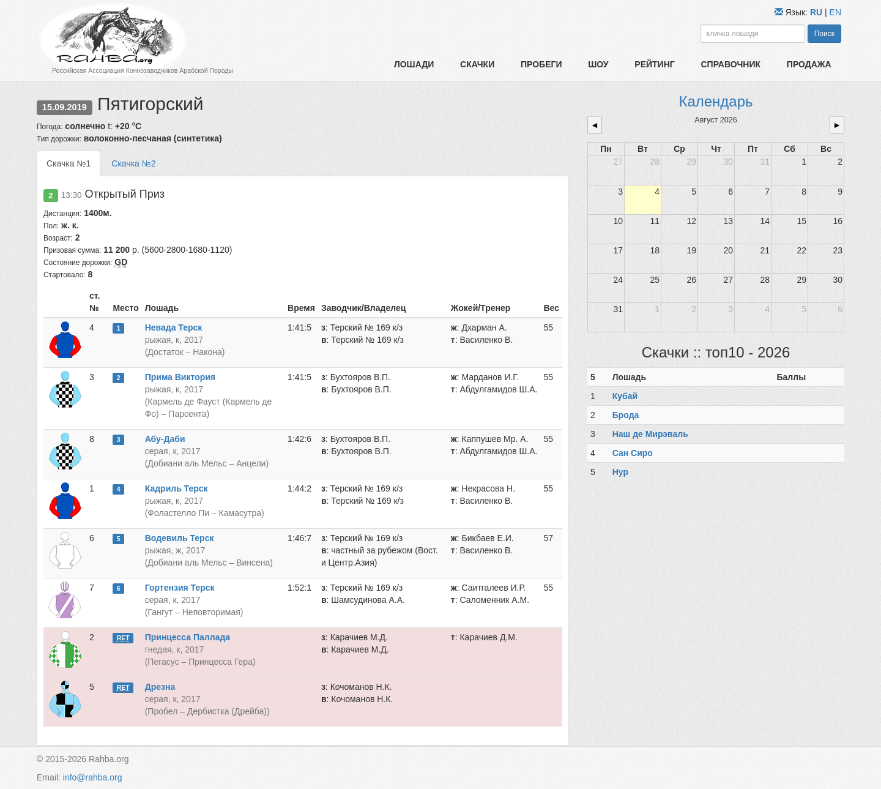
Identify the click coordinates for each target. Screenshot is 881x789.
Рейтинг (654, 64)
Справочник (730, 64)
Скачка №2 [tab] (133, 163)
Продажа (809, 64)
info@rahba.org (92, 777)
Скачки (477, 64)
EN (835, 12)
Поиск (824, 33)
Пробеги (541, 64)
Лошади (414, 64)
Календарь (715, 101)
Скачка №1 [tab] (68, 163)
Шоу (598, 64)
